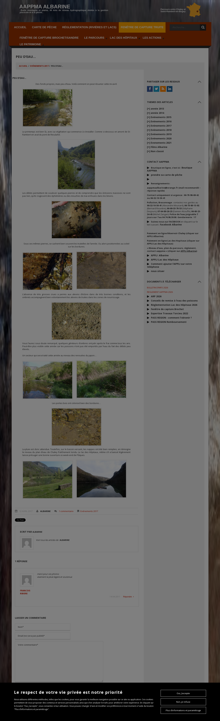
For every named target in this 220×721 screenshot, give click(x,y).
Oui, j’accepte (183, 693)
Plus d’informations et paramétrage (183, 710)
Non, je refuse (183, 701)
